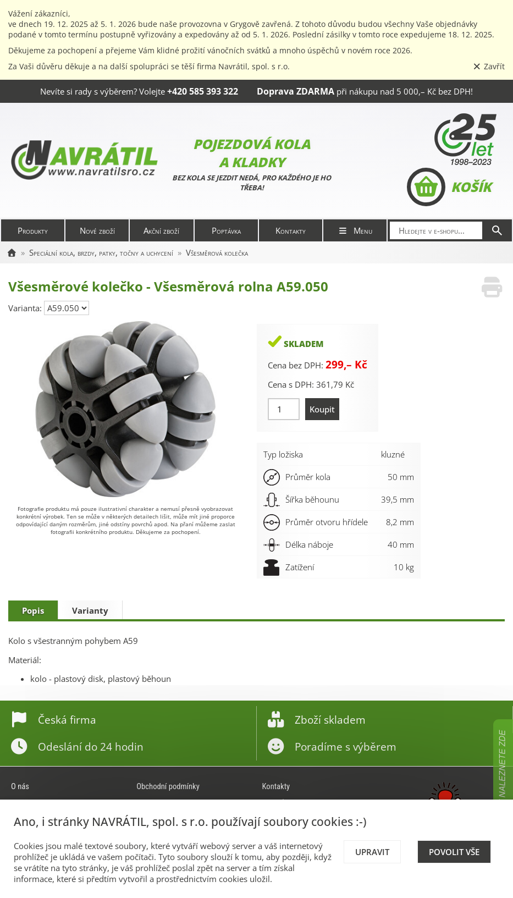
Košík (449, 187)
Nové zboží (97, 230)
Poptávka (226, 230)
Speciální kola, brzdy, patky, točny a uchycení (101, 252)
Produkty (33, 230)
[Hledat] (497, 230)
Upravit (372, 851)
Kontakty (290, 230)
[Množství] (284, 409)
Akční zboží (161, 230)
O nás (20, 786)
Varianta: (26, 307)
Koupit (322, 409)
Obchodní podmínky (168, 786)
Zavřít (488, 66)
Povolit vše (454, 851)
